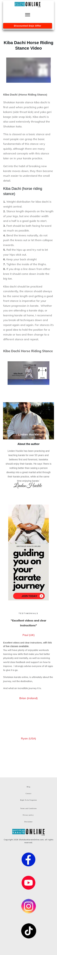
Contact (28, 793)
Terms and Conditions (28, 808)
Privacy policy (28, 815)
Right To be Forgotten (28, 800)
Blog (28, 787)
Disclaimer (28, 822)
